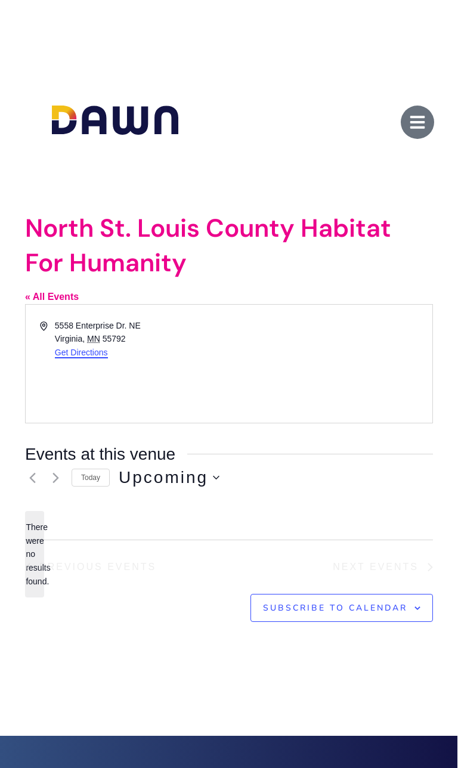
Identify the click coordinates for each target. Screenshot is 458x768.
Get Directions (81, 352)
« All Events (52, 297)
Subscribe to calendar (335, 608)
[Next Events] (55, 477)
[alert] (34, 554)
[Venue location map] (330, 363)
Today (90, 477)
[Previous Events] (32, 477)
